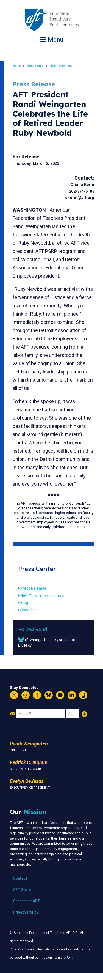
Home (17, 66)
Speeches (29, 610)
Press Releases (60, 66)
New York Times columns (42, 595)
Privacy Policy (25, 912)
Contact (20, 878)
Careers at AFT (26, 901)
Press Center (35, 66)
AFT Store (22, 889)
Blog (24, 602)
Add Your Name (84, 714)
